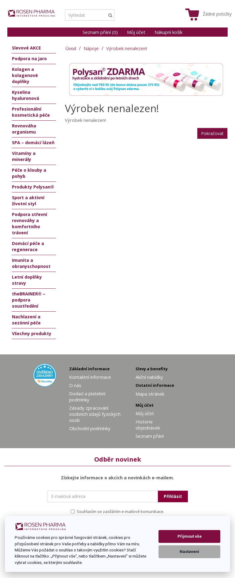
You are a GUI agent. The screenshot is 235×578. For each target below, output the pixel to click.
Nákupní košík (168, 32)
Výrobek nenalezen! (126, 48)
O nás (75, 385)
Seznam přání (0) (100, 32)
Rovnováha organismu (24, 129)
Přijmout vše (189, 536)
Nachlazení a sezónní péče (26, 320)
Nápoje (91, 48)
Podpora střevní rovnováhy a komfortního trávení (29, 223)
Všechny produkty (31, 333)
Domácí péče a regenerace (28, 246)
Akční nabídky (149, 377)
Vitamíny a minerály (23, 156)
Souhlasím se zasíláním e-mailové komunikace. (117, 511)
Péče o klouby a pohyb (29, 173)
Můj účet (136, 32)
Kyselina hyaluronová (25, 95)
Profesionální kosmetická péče (31, 112)
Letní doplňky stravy (27, 280)
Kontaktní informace (90, 377)
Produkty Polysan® (33, 187)
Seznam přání (150, 436)
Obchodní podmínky (89, 428)
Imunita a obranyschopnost (31, 263)
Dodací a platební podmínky (87, 396)
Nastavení (189, 551)
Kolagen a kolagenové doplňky (25, 75)
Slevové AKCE (26, 48)
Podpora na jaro (29, 58)
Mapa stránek (150, 394)
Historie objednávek (148, 425)
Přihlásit (173, 496)
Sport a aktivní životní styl (28, 201)
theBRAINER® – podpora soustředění (28, 300)
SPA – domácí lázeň (33, 142)
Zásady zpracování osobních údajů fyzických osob (95, 414)
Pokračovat (212, 133)
